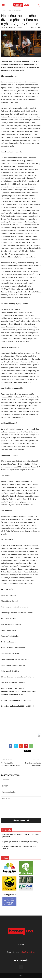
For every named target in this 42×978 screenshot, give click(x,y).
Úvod (3, 11)
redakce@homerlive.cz (27, 952)
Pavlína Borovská (9, 27)
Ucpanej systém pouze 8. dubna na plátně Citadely (20, 842)
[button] (39, 5)
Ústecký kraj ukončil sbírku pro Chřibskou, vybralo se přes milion (20, 835)
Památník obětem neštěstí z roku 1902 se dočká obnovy (19, 848)
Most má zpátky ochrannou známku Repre (10, 764)
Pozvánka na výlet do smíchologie (33, 764)
